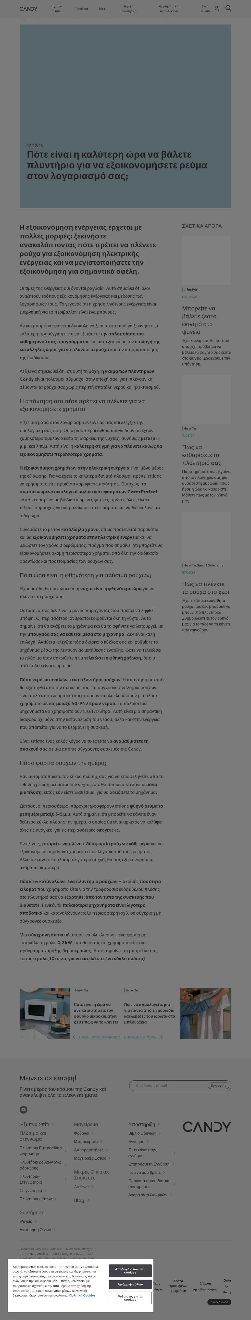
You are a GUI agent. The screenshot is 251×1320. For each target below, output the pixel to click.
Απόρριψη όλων (130, 1284)
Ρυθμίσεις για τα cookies (130, 1298)
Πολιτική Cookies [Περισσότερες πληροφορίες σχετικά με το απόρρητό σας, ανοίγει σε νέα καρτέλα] (82, 1295)
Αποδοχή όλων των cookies (130, 1270)
